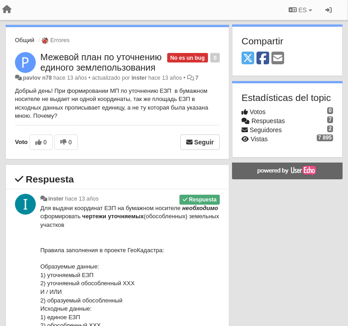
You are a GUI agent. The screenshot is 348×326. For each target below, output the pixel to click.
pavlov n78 (37, 78)
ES (300, 10)
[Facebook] (262, 59)
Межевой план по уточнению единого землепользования (101, 62)
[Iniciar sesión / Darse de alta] (328, 10)
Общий (24, 40)
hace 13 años (82, 199)
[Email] (277, 59)
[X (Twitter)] (248, 59)
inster (139, 78)
